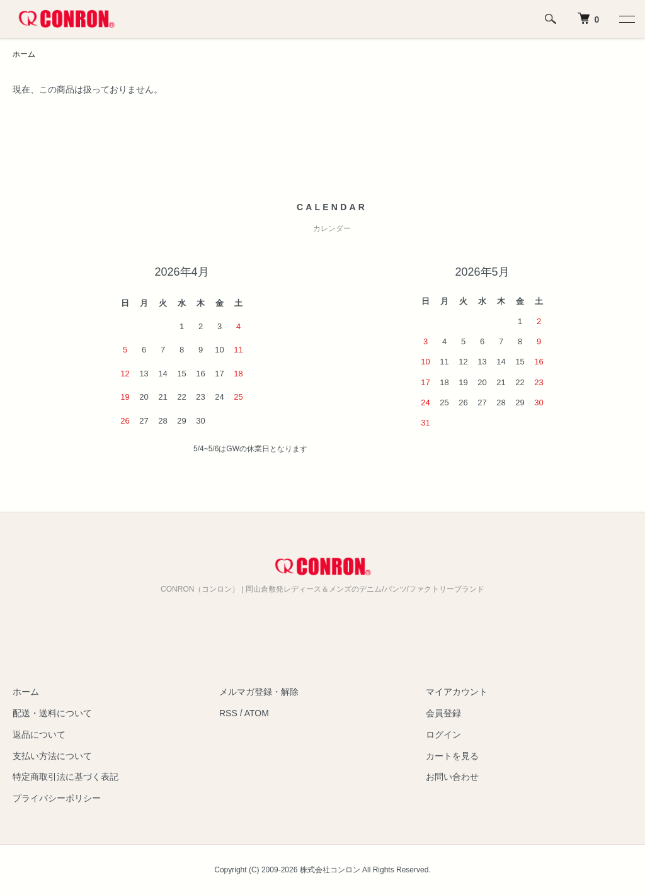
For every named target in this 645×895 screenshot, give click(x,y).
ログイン (443, 734)
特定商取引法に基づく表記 (65, 777)
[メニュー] (626, 19)
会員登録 (443, 713)
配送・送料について (52, 713)
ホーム (24, 54)
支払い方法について (52, 756)
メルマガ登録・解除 (259, 692)
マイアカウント (457, 692)
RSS (228, 713)
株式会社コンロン (330, 869)
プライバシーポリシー (57, 798)
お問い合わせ (452, 777)
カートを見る (452, 756)
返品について (39, 734)
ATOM (256, 713)
